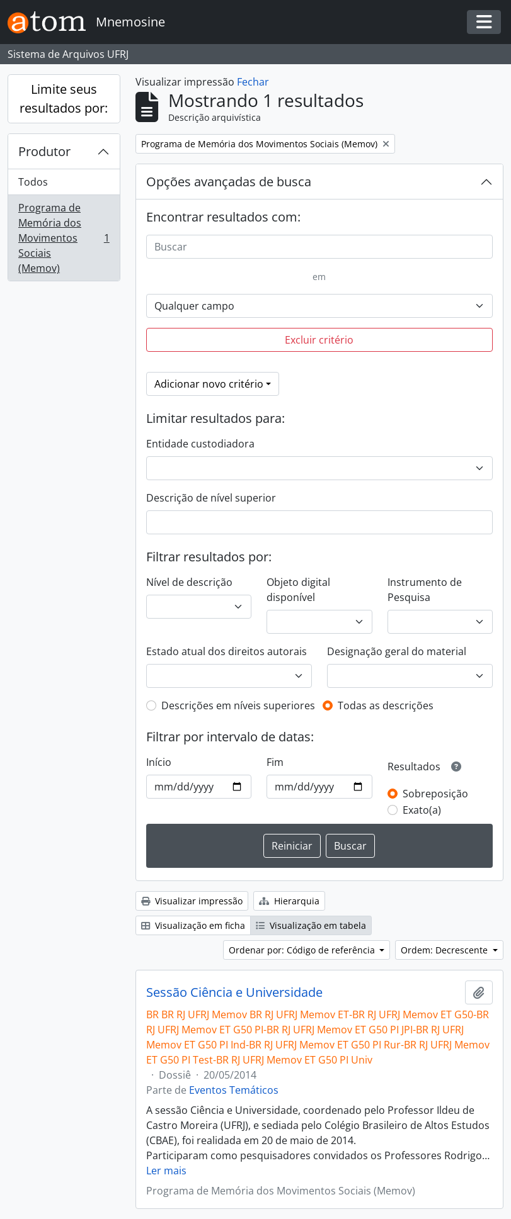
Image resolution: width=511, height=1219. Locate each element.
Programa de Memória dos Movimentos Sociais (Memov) (64, 238)
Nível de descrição (189, 582)
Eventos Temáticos (233, 1090)
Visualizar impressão (192, 901)
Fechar (253, 82)
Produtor (44, 151)
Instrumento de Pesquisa (425, 589)
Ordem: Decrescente (445, 950)
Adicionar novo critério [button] (208, 384)
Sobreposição (435, 793)
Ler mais (166, 1170)
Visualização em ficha (193, 925)
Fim (275, 762)
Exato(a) (422, 810)
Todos (33, 182)
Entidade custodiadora (200, 444)
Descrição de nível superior (211, 498)
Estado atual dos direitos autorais (226, 651)
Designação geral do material (396, 651)
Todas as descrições (385, 705)
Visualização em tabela (311, 925)
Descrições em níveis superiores (238, 705)
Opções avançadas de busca (228, 181)
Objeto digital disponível (298, 589)
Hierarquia (289, 901)
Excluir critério (319, 340)
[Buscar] (319, 247)
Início (158, 762)
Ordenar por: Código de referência (303, 950)
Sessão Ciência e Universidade (234, 992)
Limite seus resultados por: (64, 98)
